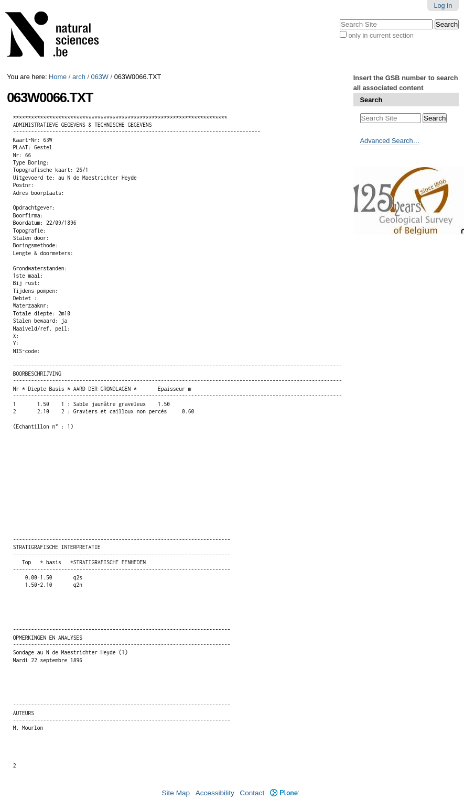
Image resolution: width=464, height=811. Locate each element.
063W (100, 77)
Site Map (175, 793)
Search (371, 100)
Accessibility (215, 793)
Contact (252, 793)
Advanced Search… (390, 141)
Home (58, 77)
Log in (443, 5)
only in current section (380, 35)
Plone (284, 793)
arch (78, 77)
